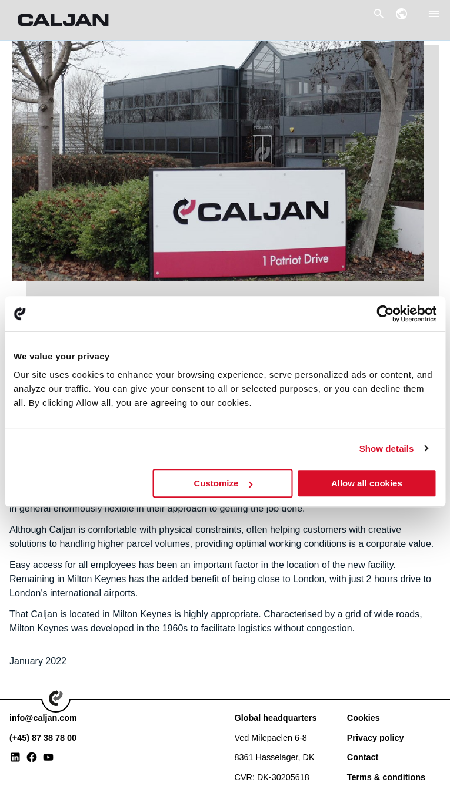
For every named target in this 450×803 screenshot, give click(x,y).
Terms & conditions (386, 777)
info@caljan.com (43, 718)
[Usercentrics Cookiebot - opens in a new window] (385, 313)
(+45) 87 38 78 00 (42, 737)
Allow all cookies (366, 483)
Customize (223, 483)
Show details (386, 448)
